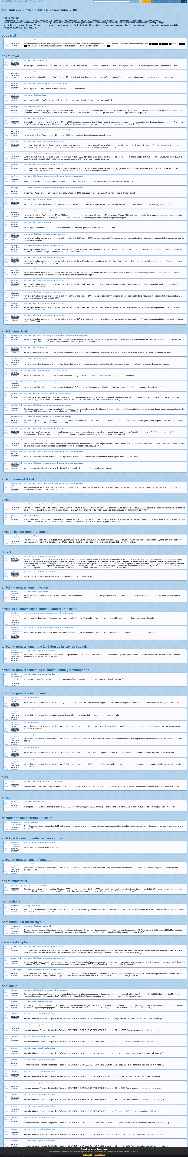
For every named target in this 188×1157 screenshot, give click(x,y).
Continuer (87, 1155)
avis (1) (41, 25)
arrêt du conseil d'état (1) (65, 20)
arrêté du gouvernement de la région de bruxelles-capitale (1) (80, 23)
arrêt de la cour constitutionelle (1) (103, 20)
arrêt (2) (82, 20)
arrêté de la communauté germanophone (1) (112, 25)
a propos (160, 1)
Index (13, 10)
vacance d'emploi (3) (13, 27)
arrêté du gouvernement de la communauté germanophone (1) (136, 23)
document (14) (30, 27)
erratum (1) (51, 25)
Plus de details (100, 1155)
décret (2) (124, 20)
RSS (153, 1)
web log (169, 1)
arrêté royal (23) (24, 20)
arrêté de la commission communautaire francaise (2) (27, 23)
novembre (61, 10)
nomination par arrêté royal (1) (164, 25)
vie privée (146, 1)
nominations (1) (141, 25)
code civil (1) (9, 20)
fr (183, 1)
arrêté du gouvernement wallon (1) (145, 20)
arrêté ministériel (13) (42, 20)
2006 (73, 10)
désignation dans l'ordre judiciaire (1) (75, 25)
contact (177, 1)
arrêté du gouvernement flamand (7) (20, 25)
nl (185, 1)
